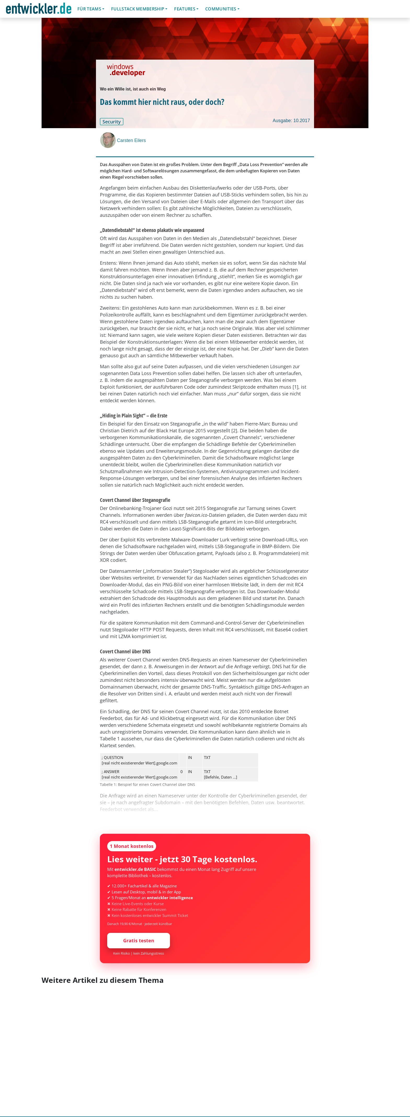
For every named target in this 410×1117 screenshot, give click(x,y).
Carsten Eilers (131, 140)
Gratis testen (138, 940)
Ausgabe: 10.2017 (291, 120)
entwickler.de (38, 10)
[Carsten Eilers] (108, 140)
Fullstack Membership (137, 9)
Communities (220, 9)
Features (184, 9)
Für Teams (89, 9)
